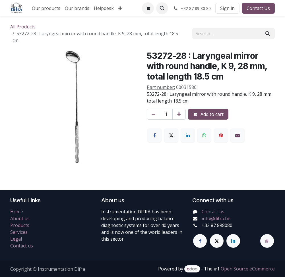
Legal (16, 239)
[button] (162, 8)
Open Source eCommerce (248, 269)
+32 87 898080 (217, 225)
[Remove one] (153, 114)
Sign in (227, 8)
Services (19, 232)
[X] (171, 135)
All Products (23, 27)
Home (16, 212)
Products (19, 225)
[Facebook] (154, 135)
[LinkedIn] (188, 135)
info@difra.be (216, 218)
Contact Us (258, 8)
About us (20, 218)
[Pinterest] (221, 135)
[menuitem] (46, 8)
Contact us (21, 246)
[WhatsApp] (204, 135)
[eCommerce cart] (148, 8)
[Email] (237, 135)
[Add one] (179, 114)
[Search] (268, 33)
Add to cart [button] (208, 114)
